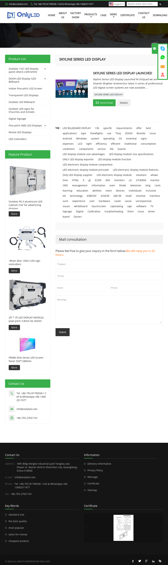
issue (141, 211)
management (79, 185)
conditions (69, 149)
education (82, 190)
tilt (64, 195)
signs (144, 138)
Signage (67, 211)
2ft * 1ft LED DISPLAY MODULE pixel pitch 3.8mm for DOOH (26, 319)
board (66, 216)
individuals (135, 190)
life (112, 149)
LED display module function (114, 159)
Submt (62, 332)
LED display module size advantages (84, 154)
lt (83, 180)
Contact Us (143, 15)
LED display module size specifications (131, 154)
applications (70, 133)
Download (160, 15)
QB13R (117, 195)
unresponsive (144, 201)
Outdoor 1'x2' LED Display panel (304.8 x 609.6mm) (23, 70)
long (147, 185)
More (14, 213)
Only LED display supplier (78, 175)
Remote (141, 133)
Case (103, 15)
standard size (16, 514)
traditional (130, 143)
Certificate (127, 15)
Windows (81, 138)
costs (158, 185)
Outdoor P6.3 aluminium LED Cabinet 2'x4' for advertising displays (25, 205)
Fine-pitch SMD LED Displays (25, 125)
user (92, 201)
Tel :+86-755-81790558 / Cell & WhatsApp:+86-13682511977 (63, 4)
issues (66, 206)
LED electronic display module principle (86, 169)
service (102, 149)
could (117, 201)
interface (155, 195)
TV (151, 206)
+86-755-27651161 (27, 417)
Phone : (9, 483)
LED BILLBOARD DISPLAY (77, 128)
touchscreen (99, 206)
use (109, 133)
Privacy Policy (95, 470)
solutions (141, 175)
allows (154, 175)
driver (151, 211)
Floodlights (96, 133)
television (135, 185)
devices (120, 190)
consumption (148, 143)
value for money (18, 534)
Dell (108, 180)
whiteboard (80, 206)
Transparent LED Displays (24, 95)
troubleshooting (114, 211)
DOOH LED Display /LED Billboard (22, 80)
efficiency (101, 143)
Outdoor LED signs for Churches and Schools (22, 110)
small (128, 195)
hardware (104, 201)
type (83, 133)
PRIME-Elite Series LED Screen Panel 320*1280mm (26, 359)
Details (124, 102)
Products (90, 15)
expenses (68, 143)
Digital (79, 211)
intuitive (140, 195)
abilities (97, 190)
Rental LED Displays (20, 132)
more (109, 190)
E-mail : (9, 477)
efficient (115, 143)
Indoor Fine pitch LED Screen (25, 88)
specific (107, 128)
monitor (154, 180)
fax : (7, 494)
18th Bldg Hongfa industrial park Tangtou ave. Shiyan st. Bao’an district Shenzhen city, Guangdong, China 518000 (47, 467)
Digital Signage (17, 118)
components (86, 149)
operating (109, 138)
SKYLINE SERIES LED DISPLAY (108, 94)
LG (130, 180)
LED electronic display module (114, 175)
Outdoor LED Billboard (22, 102)
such (65, 201)
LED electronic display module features (135, 169)
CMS (65, 185)
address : (10, 463)
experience (78, 201)
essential (131, 138)
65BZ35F (91, 195)
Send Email (104, 102)
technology (76, 195)
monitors (119, 180)
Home (51, 15)
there (130, 211)
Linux (153, 133)
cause (128, 201)
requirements (124, 128)
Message (109, 310)
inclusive (151, 190)
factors (78, 216)
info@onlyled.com (18, 4)
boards (122, 149)
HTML (75, 180)
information (98, 185)
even (112, 185)
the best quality (18, 521)
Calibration (94, 211)
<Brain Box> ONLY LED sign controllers (24, 262)
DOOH (128, 133)
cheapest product (19, 541)
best (148, 128)
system (95, 138)
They (118, 133)
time (65, 180)
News (113, 15)
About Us (63, 15)
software (141, 206)
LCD (80, 143)
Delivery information (99, 463)
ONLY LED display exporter (78, 159)
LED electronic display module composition (88, 164)
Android (67, 138)
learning (67, 190)
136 (97, 128)
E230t (98, 180)
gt (90, 180)
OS (120, 138)
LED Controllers (18, 139)
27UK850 (141, 180)
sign (129, 206)
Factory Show (75, 15)
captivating (116, 206)
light (89, 143)
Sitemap (92, 490)
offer (139, 128)
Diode (122, 185)
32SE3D (105, 195)
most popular (16, 527)
